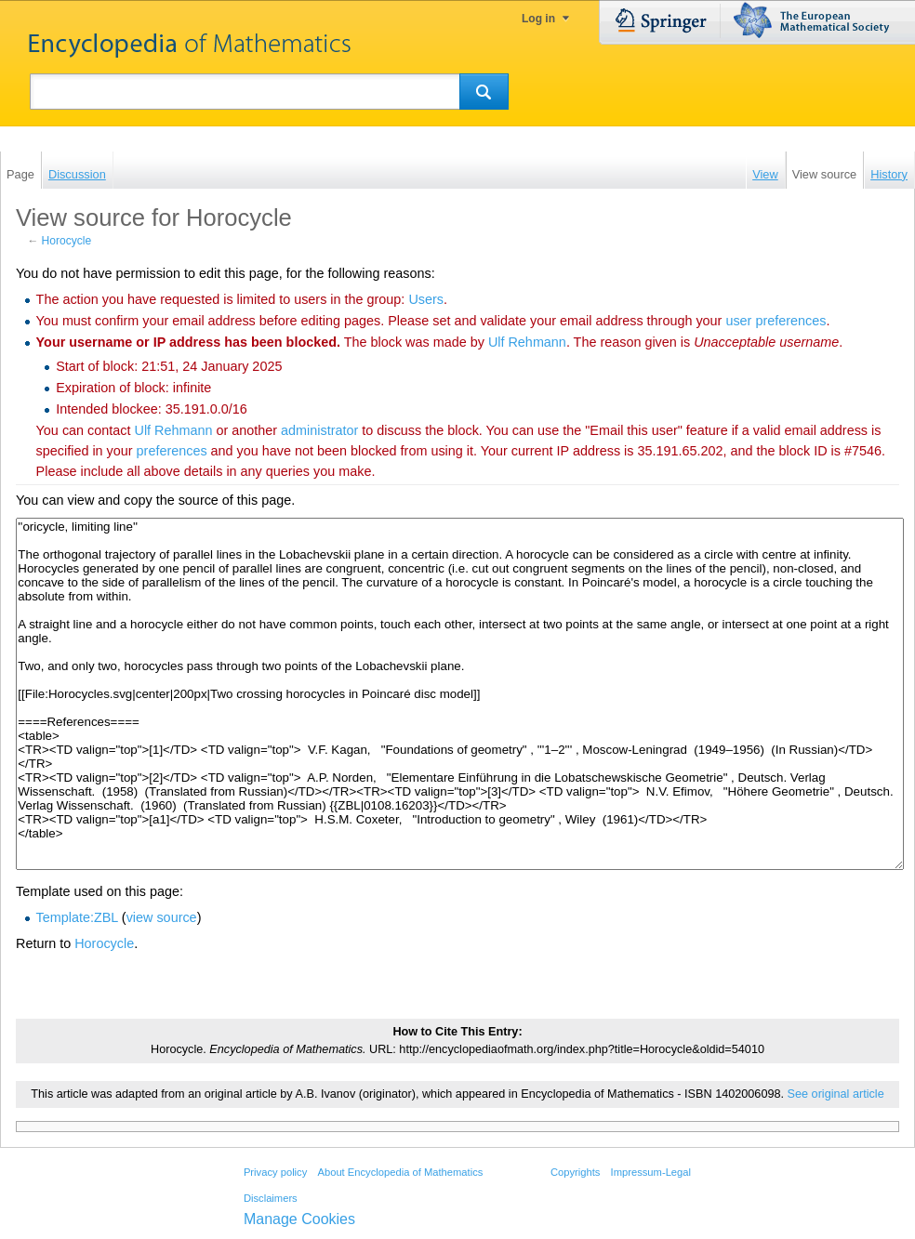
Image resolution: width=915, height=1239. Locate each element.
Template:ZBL (77, 917)
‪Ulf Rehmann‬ (527, 342)
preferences (172, 450)
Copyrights (575, 1172)
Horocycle (67, 240)
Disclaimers (271, 1198)
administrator (319, 430)
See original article (836, 1094)
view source (161, 917)
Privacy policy (275, 1172)
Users (426, 299)
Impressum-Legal (651, 1172)
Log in (538, 18)
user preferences (775, 320)
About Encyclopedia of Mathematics (400, 1172)
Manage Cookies (299, 1219)
